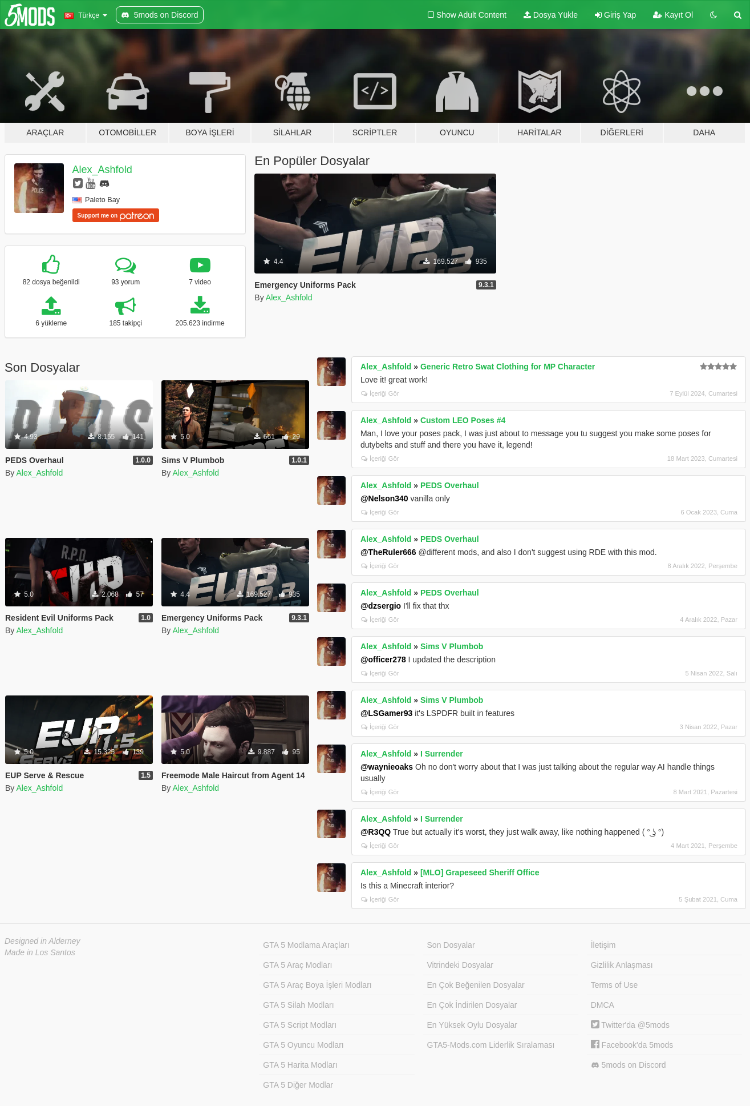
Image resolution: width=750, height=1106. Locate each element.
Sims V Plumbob (451, 646)
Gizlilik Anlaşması (622, 965)
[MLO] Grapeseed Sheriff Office (479, 872)
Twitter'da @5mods (630, 1025)
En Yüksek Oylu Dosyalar (472, 1024)
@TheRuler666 (388, 552)
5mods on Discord (628, 1065)
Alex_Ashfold (102, 169)
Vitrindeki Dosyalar (460, 965)
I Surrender (441, 753)
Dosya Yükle (551, 14)
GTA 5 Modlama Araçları (306, 945)
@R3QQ (375, 831)
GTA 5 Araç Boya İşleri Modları (317, 985)
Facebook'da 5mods (632, 1045)
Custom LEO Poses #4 (462, 420)
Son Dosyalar (451, 945)
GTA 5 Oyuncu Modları (303, 1044)
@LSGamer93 (386, 713)
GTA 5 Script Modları (300, 1024)
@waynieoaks (386, 766)
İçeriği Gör (380, 393)
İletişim (603, 945)
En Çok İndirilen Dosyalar (472, 1005)
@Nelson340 (384, 498)
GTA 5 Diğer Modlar (298, 1084)
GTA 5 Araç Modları (297, 965)
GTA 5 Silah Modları (298, 1005)
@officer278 (383, 659)
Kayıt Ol (673, 14)
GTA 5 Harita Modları (300, 1064)
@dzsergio (380, 605)
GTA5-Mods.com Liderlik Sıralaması (491, 1044)
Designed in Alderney (42, 941)
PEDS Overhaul (449, 485)
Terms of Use (614, 985)
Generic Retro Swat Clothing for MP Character (507, 366)
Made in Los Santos (40, 952)
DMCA (602, 1005)
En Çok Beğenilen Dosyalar (476, 985)
